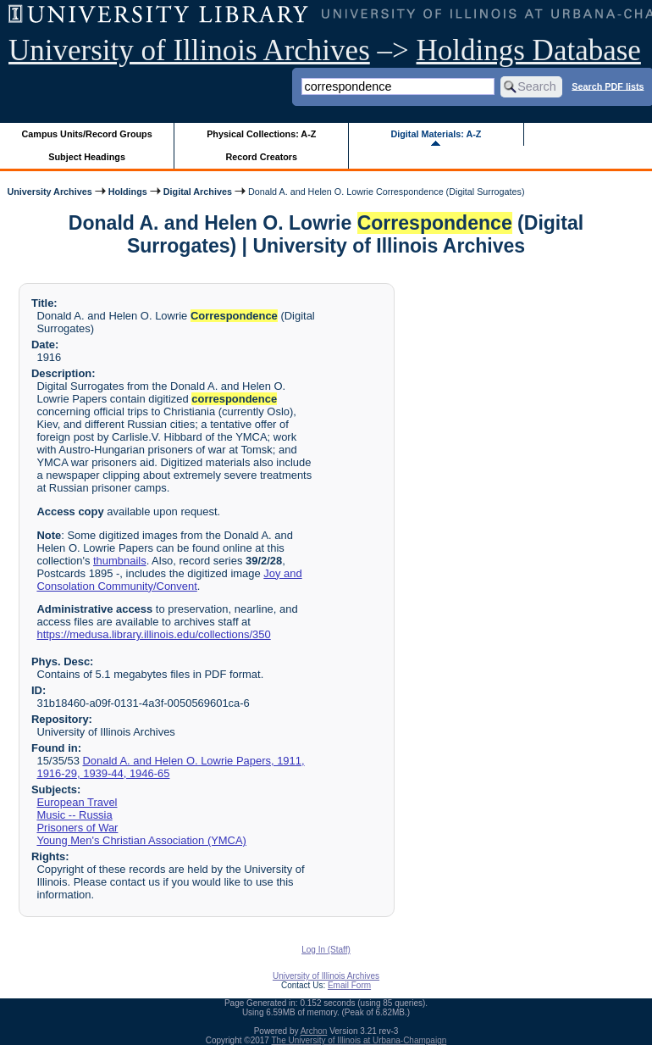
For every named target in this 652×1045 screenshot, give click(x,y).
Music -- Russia (74, 815)
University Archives (49, 191)
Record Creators (261, 157)
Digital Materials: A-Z (435, 134)
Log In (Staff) (326, 949)
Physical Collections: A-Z (261, 134)
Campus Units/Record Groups (87, 134)
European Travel (76, 802)
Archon (314, 1031)
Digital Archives (197, 191)
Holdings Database (529, 50)
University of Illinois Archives (189, 50)
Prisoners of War (77, 827)
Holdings (127, 191)
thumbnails (119, 560)
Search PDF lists (608, 86)
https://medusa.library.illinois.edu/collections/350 (153, 634)
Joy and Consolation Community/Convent (168, 579)
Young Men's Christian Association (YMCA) (141, 840)
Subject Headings (86, 157)
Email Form (349, 985)
